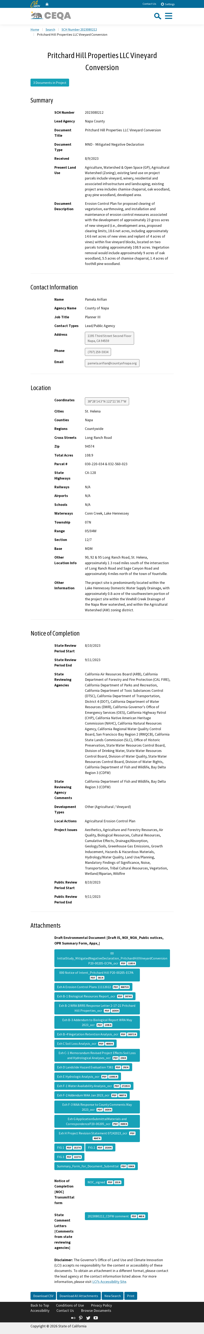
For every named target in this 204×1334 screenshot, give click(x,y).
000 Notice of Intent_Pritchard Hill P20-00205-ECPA (97, 975)
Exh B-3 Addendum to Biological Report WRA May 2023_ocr (97, 1022)
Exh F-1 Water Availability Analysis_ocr (94, 1086)
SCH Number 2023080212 (79, 29)
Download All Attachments (79, 1296)
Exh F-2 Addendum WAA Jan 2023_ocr (92, 1095)
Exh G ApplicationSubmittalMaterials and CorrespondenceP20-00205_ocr (97, 1121)
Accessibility (40, 1310)
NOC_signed (104, 1182)
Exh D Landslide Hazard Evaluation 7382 (93, 1067)
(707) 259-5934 (98, 352)
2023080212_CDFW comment (116, 1216)
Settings (168, 4)
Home (35, 29)
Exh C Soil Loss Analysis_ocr (85, 1043)
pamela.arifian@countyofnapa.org (112, 363)
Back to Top (40, 1305)
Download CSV (43, 1296)
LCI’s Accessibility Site (109, 1281)
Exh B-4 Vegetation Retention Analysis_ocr (97, 1034)
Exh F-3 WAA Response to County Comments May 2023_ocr (97, 1107)
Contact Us (149, 4)
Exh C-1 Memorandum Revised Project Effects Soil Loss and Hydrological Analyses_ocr (97, 1055)
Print (130, 1296)
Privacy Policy (101, 1305)
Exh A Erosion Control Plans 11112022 (93, 987)
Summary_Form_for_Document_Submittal (96, 1166)
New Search (112, 1296)
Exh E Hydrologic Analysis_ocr (87, 1076)
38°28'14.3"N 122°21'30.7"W (107, 401)
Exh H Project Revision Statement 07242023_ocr (97, 1135)
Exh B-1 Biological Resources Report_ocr (95, 996)
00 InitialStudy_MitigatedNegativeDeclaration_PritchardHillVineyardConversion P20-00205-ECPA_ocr (112, 958)
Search (50, 29)
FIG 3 (69, 1157)
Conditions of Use (70, 1305)
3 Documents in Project (49, 83)
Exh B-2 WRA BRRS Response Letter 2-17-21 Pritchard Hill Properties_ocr (97, 1008)
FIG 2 (100, 1147)
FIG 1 (69, 1147)
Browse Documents (96, 1310)
